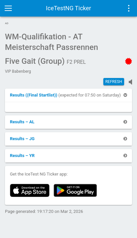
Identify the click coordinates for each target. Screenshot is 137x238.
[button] (34, 95)
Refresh (113, 81)
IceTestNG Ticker (68, 8)
